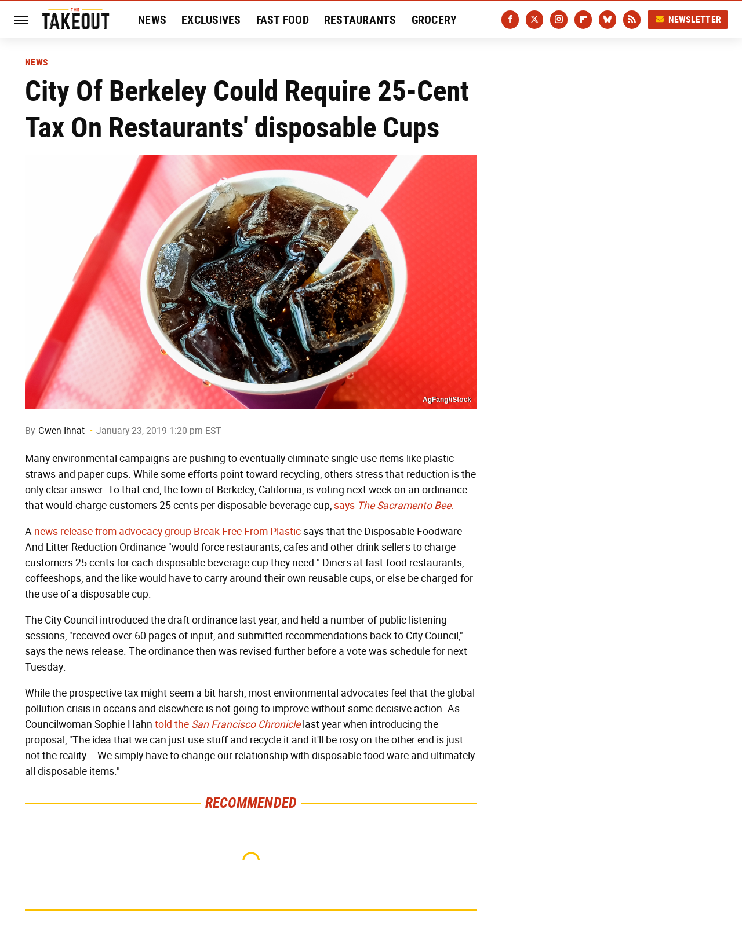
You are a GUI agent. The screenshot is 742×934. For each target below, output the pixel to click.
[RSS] (632, 19)
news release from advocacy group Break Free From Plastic (167, 531)
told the (172, 724)
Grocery (434, 20)
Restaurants (360, 20)
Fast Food (282, 20)
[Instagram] (559, 19)
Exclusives (211, 20)
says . (394, 505)
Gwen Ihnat (61, 430)
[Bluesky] (607, 19)
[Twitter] (534, 19)
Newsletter (688, 19)
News (152, 20)
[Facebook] (510, 19)
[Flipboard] (583, 19)
